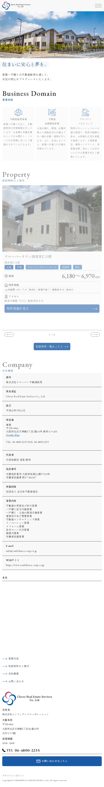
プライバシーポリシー (13, 775)
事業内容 (13, 658)
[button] (9, 336)
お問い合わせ (16, 681)
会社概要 (13, 673)
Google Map (13, 435)
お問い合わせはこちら (55, 761)
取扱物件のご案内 (18, 666)
